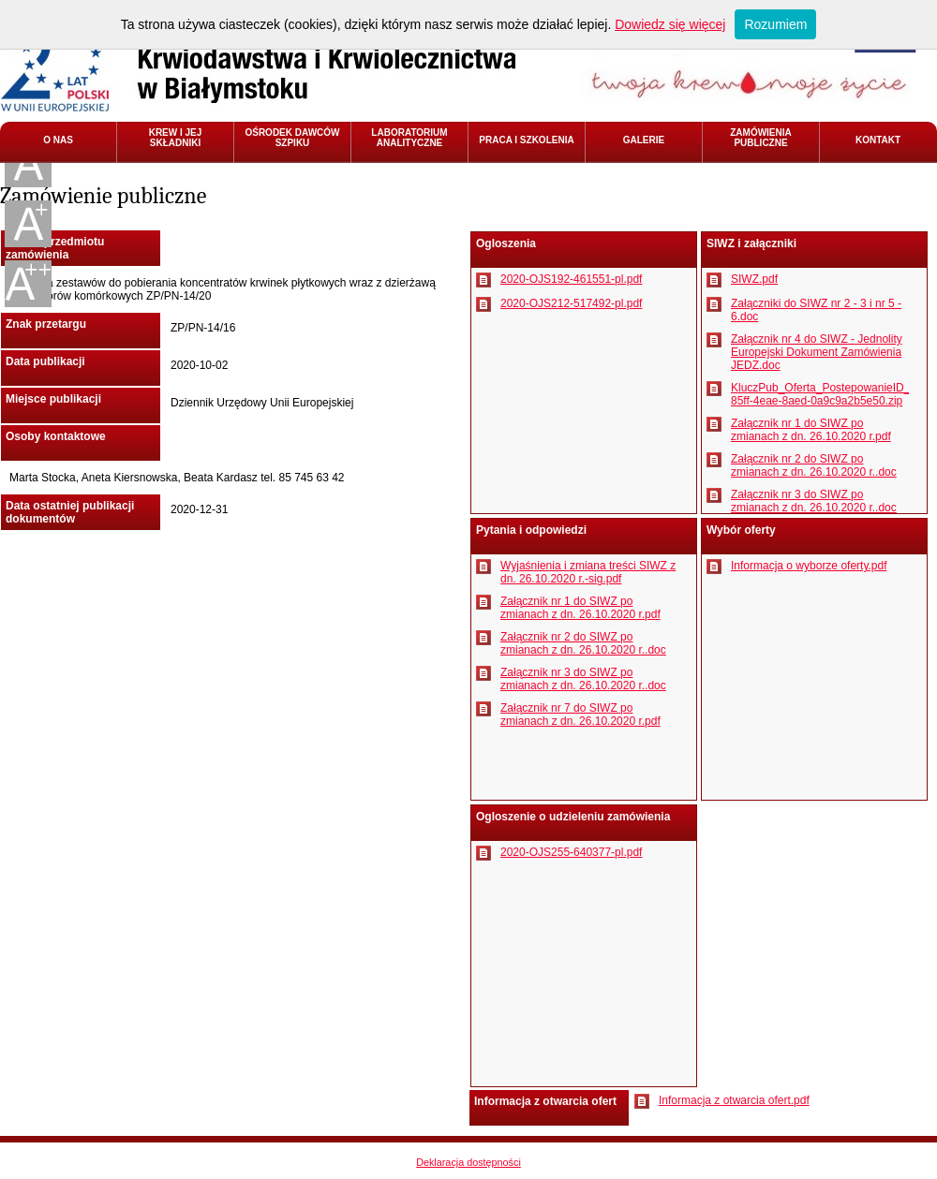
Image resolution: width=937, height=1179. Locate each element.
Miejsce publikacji (53, 398)
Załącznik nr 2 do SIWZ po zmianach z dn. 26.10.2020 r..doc (814, 465)
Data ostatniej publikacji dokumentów (70, 512)
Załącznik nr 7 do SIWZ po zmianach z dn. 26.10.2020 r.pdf (580, 714)
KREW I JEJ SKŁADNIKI (175, 137)
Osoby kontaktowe (56, 436)
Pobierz (483, 280)
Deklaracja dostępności (468, 1162)
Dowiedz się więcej (670, 24)
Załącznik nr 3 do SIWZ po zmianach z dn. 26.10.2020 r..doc (814, 501)
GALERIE (643, 140)
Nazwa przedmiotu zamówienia (55, 248)
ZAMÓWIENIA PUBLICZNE (761, 137)
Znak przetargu (46, 324)
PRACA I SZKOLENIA (526, 140)
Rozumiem (775, 24)
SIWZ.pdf (754, 279)
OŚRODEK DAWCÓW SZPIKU (292, 137)
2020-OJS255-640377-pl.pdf (571, 852)
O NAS (58, 140)
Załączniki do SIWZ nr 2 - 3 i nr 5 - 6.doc (816, 310)
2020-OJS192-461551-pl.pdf (571, 279)
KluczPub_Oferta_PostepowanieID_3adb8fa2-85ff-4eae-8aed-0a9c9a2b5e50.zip (820, 394)
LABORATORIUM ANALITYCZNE (409, 137)
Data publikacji (45, 361)
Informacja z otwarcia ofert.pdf (734, 1100)
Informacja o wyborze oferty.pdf (809, 565)
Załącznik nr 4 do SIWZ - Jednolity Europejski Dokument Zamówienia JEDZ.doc (816, 352)
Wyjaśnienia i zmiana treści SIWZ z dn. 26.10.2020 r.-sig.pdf (588, 572)
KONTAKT (877, 140)
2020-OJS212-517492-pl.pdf (571, 303)
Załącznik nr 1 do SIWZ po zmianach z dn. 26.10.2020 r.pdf (811, 430)
